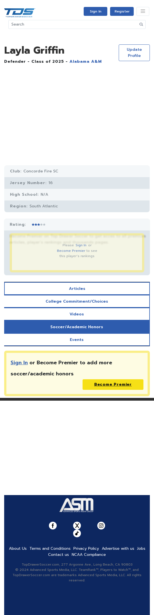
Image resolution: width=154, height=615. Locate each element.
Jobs (141, 548)
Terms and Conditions (50, 548)
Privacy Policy (86, 548)
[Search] (73, 24)
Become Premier (71, 250)
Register (122, 11)
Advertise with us (118, 548)
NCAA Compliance (89, 555)
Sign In (95, 11)
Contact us (58, 555)
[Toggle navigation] (142, 11)
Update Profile (134, 53)
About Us (18, 548)
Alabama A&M (85, 61)
